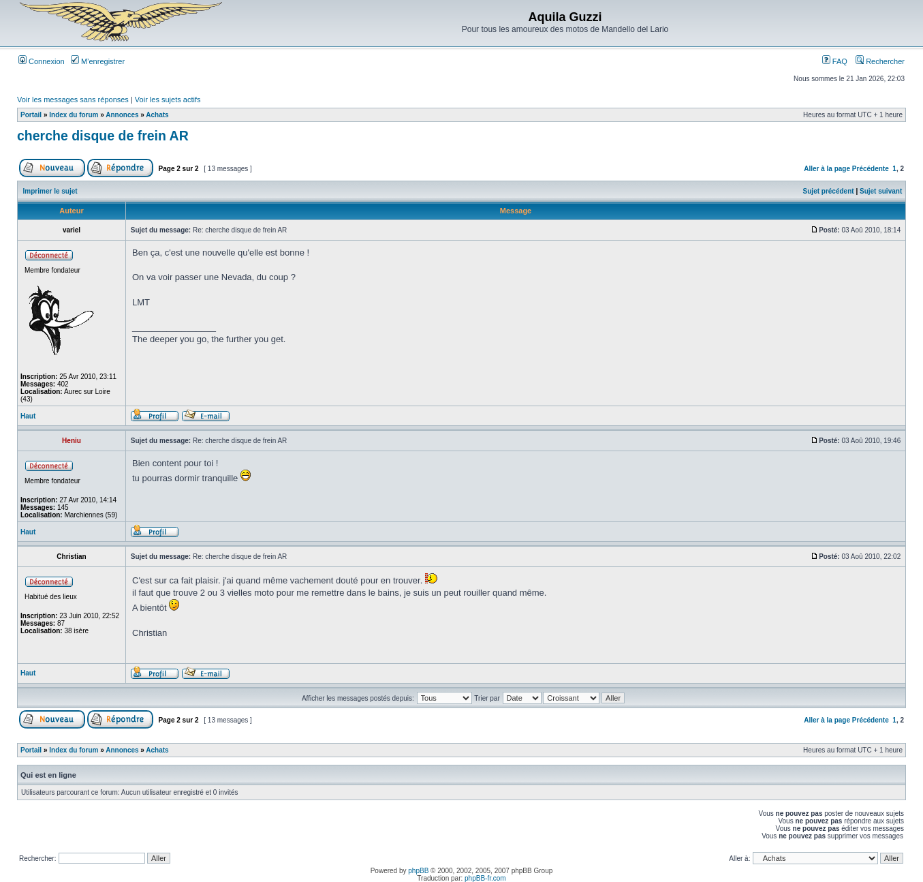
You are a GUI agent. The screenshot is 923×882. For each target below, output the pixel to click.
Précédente (870, 168)
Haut (27, 416)
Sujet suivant (881, 191)
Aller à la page (827, 168)
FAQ (834, 61)
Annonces (122, 115)
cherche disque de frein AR (103, 135)
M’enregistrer (98, 61)
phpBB (418, 871)
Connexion (41, 61)
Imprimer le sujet (50, 191)
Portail (31, 115)
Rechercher (880, 61)
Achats (157, 115)
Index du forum (73, 115)
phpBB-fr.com (485, 878)
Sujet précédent (828, 191)
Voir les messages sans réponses (73, 99)
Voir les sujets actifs (168, 99)
